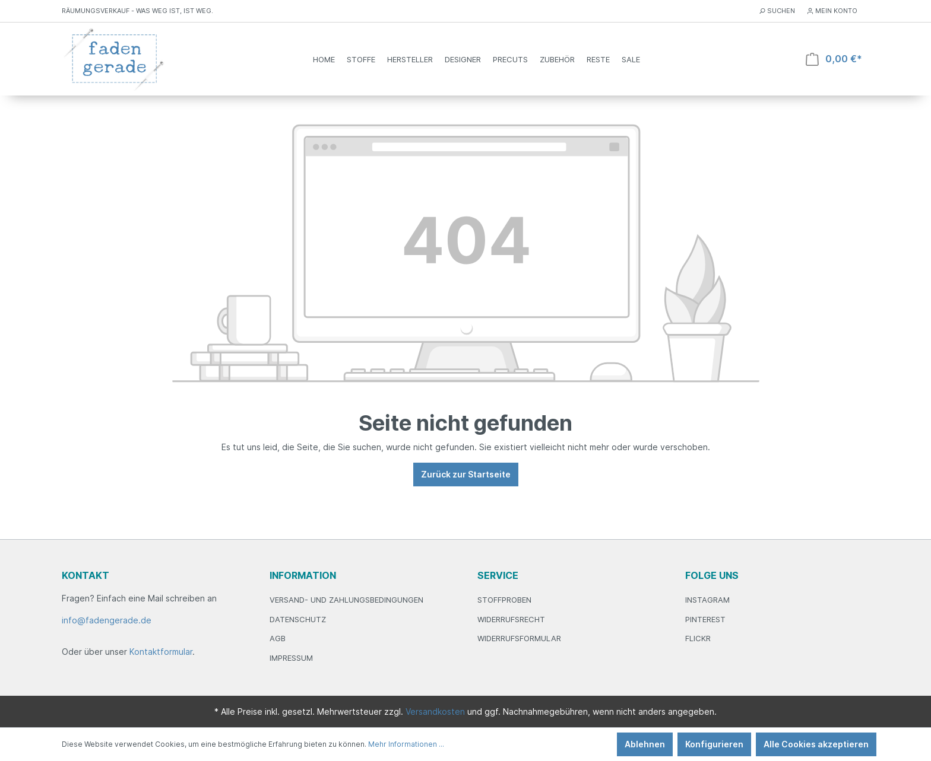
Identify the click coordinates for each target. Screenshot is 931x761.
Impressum (291, 658)
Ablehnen (645, 744)
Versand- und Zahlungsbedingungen (346, 599)
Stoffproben (504, 599)
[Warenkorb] (834, 59)
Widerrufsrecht (511, 619)
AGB (278, 638)
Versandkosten (435, 711)
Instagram (707, 599)
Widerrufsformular (519, 638)
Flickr (698, 638)
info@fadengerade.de (106, 620)
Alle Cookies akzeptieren (816, 744)
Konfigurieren (714, 744)
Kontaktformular (160, 652)
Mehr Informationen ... (406, 744)
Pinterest (705, 619)
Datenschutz (298, 619)
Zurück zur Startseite (466, 474)
